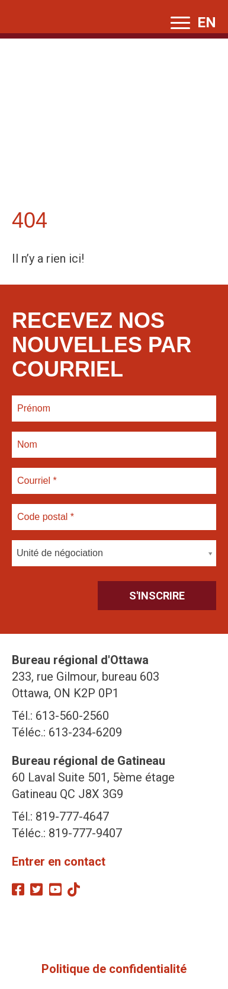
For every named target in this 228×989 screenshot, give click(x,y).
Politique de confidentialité (114, 969)
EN (206, 22)
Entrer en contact (58, 861)
